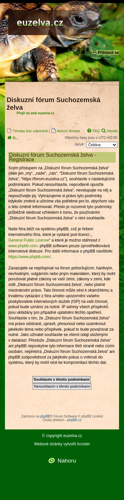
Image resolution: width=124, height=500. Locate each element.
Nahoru (67, 461)
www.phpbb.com (22, 246)
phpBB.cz (74, 420)
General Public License (28, 240)
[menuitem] (27, 130)
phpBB (45, 416)
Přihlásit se (105, 52)
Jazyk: (79, 144)
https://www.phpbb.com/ (29, 256)
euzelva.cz (72, 436)
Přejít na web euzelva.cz (35, 113)
